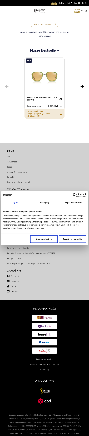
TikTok (13, 286)
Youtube (14, 292)
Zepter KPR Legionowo (17, 172)
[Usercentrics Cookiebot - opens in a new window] (75, 195)
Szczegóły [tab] (44, 202)
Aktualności (12, 162)
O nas (9, 157)
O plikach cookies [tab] (73, 202)
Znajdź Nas (14, 271)
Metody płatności (44, 309)
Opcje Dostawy (44, 381)
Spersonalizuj (44, 239)
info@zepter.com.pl (55, 433)
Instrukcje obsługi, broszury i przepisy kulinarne (28, 264)
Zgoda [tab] (15, 202)
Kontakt (10, 177)
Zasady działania (18, 189)
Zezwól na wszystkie (72, 239)
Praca (9, 167)
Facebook (15, 276)
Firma (10, 151)
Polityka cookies (14, 258)
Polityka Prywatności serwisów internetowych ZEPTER (31, 253)
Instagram (15, 281)
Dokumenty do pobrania (18, 248)
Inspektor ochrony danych (19, 182)
